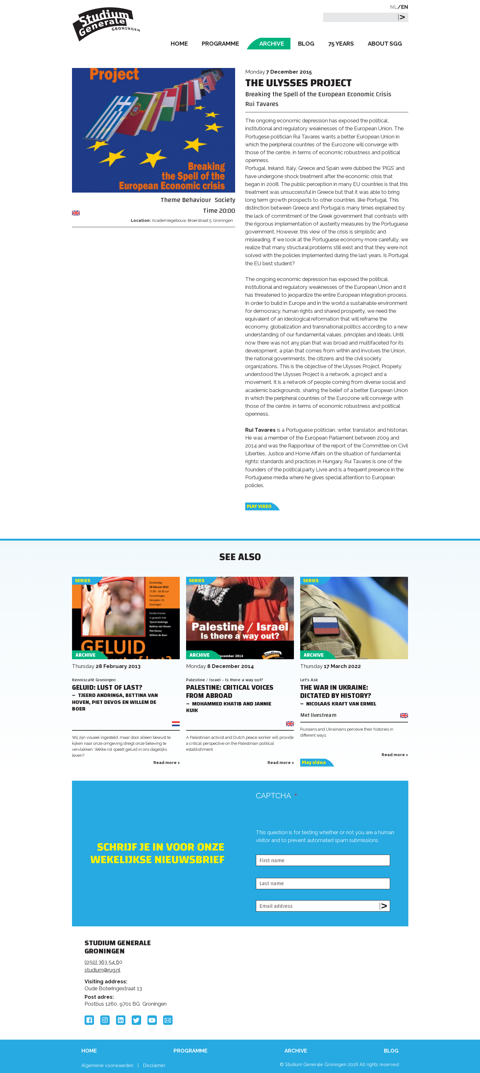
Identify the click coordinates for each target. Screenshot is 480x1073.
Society (225, 200)
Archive (271, 43)
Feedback (242, 967)
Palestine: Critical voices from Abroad (229, 692)
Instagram (105, 1020)
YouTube (152, 1020)
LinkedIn (120, 1020)
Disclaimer (154, 1065)
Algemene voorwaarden (107, 1065)
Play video (259, 506)
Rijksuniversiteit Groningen (335, 965)
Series (82, 581)
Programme (220, 43)
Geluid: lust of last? (107, 687)
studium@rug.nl (102, 970)
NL (393, 7)
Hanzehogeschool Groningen (335, 986)
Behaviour (196, 200)
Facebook (89, 1020)
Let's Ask (309, 680)
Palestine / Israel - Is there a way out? (224, 680)
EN (404, 7)
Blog (306, 43)
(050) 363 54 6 (102, 962)
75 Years (341, 43)
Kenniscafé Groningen (94, 680)
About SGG (385, 43)
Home (179, 43)
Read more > (166, 762)
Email (168, 1020)
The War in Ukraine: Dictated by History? (335, 692)
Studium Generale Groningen (106, 24)
